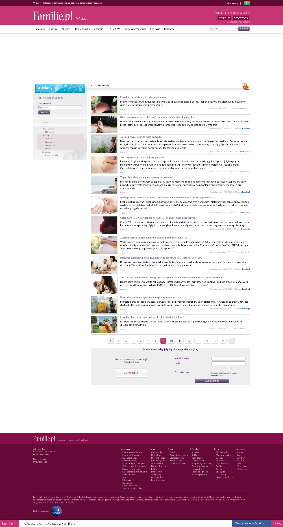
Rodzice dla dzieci (130, 485)
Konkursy (169, 28)
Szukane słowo (44, 103)
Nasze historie (48, 129)
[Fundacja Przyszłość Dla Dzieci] (55, 511)
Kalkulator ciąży (129, 460)
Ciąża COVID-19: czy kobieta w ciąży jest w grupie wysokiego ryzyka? (158, 217)
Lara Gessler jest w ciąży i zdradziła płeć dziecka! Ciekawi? (152, 317)
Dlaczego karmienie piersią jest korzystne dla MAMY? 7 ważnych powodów (161, 257)
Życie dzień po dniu (179, 455)
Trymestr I (49, 139)
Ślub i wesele (157, 463)
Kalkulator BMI (129, 474)
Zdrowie (98, 28)
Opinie (173, 452)
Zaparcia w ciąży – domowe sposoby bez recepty (146, 177)
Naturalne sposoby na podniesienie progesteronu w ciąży (150, 297)
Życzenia (241, 466)
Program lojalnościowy (202, 463)
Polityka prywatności (201, 474)
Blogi (239, 455)
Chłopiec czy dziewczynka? (134, 466)
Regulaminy (197, 458)
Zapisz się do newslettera (238, 21)
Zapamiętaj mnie (182, 372)
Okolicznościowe (177, 463)
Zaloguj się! (224, 17)
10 (171, 340)
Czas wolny (221, 474)
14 (206, 340)
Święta (219, 466)
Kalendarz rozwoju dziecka (134, 471)
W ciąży (66, 28)
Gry (124, 477)
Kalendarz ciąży (129, 458)
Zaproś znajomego (200, 466)
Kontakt (195, 452)
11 (180, 340)
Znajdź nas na (234, 3)
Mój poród (49, 132)
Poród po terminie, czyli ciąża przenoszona (143, 97)
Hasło (177, 363)
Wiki (239, 463)
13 (197, 340)
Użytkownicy (157, 477)
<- (111, 340)
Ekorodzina (156, 455)
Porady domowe (158, 480)
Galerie (241, 460)
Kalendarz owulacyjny (132, 452)
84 (223, 340)
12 (189, 340)
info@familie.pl (40, 462)
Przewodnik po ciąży (131, 455)
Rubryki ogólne (158, 460)
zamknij (277, 523)
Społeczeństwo (177, 458)
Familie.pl (40, 28)
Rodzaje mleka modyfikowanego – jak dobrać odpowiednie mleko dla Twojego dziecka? (167, 197)
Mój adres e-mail (182, 358)
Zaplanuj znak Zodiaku (132, 488)
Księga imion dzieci (131, 469)
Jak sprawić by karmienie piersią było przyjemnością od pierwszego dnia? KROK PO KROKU (171, 277)
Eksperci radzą (158, 458)
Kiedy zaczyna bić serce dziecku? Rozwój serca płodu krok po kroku (157, 117)
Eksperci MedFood (224, 477)
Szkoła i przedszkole (135, 28)
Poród (47, 148)
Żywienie (46, 152)
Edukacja (126, 480)
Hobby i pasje (176, 460)
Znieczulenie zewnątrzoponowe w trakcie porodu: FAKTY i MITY (156, 237)
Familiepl (246, 128)
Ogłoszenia (156, 452)
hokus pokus (245, 151)
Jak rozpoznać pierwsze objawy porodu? (142, 157)
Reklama (196, 455)
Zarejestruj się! (131, 372)
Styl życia (155, 28)
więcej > (123, 109)
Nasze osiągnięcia (200, 471)
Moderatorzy (198, 460)
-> (231, 340)
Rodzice (53, 28)
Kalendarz (127, 483)
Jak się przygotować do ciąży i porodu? (141, 137)
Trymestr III (50, 145)
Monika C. (245, 108)
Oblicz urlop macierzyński (134, 463)
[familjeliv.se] (247, 3)
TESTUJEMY (114, 28)
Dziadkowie (156, 471)
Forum (240, 452)
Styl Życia (220, 471)
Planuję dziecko (82, 28)
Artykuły (95, 85)
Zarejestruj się (241, 17)
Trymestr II (49, 142)
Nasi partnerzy (198, 469)
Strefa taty (156, 474)
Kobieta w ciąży (51, 155)
